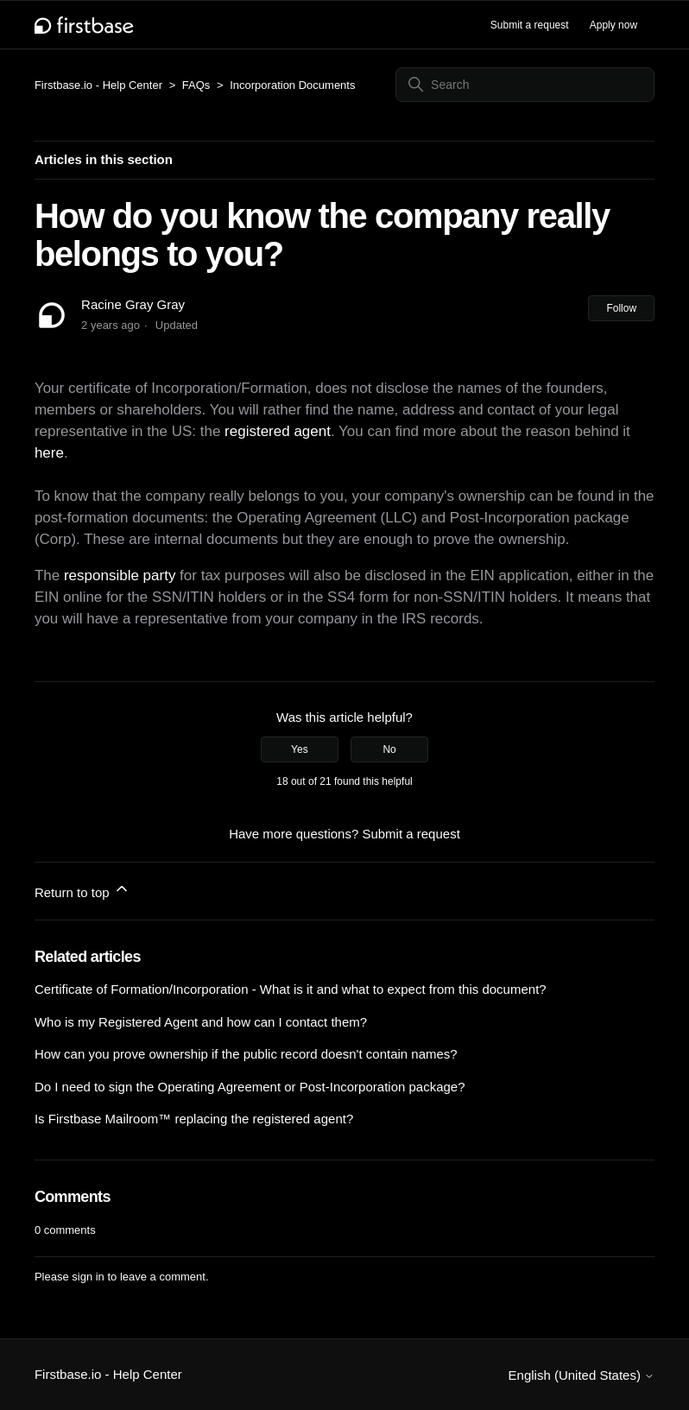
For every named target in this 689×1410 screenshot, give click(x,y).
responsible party (119, 575)
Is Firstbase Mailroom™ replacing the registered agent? (194, 1118)
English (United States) (582, 1375)
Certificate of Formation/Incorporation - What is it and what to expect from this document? (291, 989)
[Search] (524, 84)
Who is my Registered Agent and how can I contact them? (201, 1022)
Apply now (613, 25)
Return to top (82, 890)
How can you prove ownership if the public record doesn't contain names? (246, 1053)
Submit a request (529, 25)
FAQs (196, 85)
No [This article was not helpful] (388, 749)
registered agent (277, 431)
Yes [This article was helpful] (299, 749)
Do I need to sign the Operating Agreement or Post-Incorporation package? (250, 1086)
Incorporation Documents (292, 85)
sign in (88, 1276)
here (49, 453)
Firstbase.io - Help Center (98, 85)
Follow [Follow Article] (621, 308)
